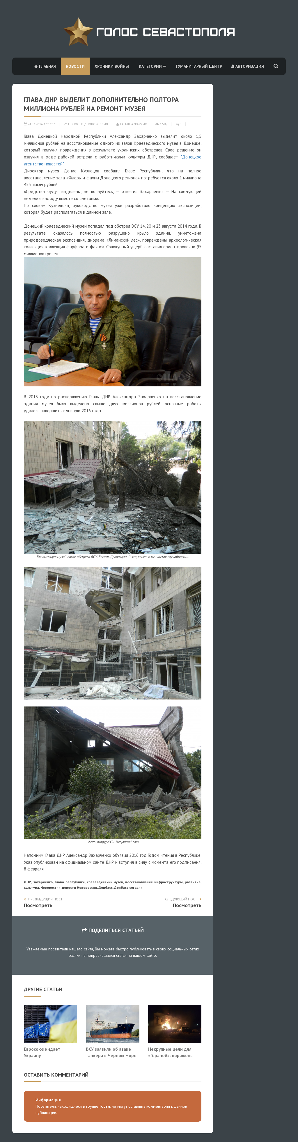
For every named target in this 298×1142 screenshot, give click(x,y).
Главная (45, 66)
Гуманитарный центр (199, 66)
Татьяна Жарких (131, 124)
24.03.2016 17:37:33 (39, 124)
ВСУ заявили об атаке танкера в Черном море (111, 1052)
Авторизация (247, 66)
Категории (152, 66)
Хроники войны (112, 66)
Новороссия (97, 124)
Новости (75, 66)
